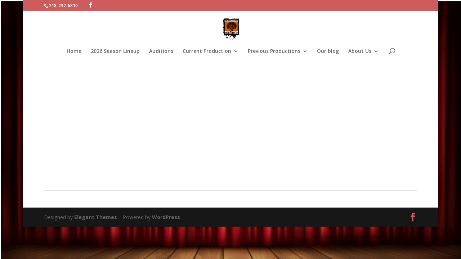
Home (74, 51)
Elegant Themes (95, 217)
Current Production (207, 51)
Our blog (328, 51)
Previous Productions (274, 51)
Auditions (161, 51)
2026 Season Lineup (115, 51)
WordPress (166, 217)
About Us (359, 51)
